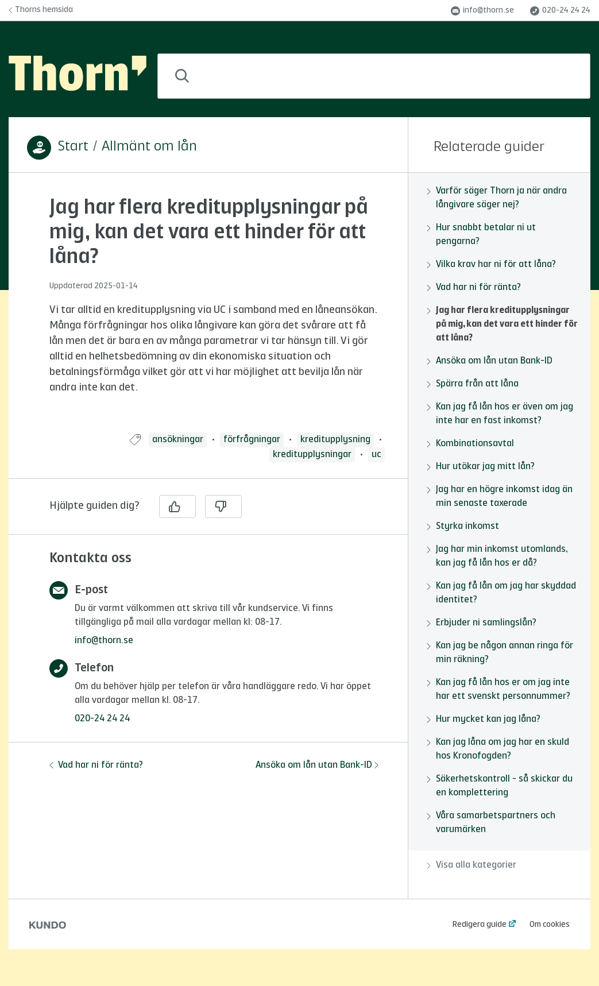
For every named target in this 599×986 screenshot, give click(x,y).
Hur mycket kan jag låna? (483, 719)
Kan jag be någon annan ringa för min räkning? (500, 652)
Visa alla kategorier (471, 865)
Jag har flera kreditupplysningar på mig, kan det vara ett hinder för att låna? (502, 324)
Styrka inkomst (463, 526)
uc (376, 454)
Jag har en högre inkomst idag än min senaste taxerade (500, 496)
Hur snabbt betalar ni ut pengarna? (481, 234)
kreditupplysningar (312, 454)
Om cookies (550, 925)
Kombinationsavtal (470, 443)
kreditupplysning (335, 439)
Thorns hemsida (41, 10)
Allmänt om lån (149, 147)
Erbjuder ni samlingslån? (481, 623)
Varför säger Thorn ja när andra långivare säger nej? (497, 198)
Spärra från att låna (473, 384)
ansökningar (177, 439)
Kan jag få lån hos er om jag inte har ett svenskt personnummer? (498, 689)
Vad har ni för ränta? (96, 765)
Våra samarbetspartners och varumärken (491, 822)
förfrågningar (251, 439)
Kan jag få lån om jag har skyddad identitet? (501, 593)
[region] (208, 309)
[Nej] (223, 506)
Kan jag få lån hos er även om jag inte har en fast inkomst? (500, 414)
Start (73, 147)
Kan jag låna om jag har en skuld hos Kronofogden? (498, 749)
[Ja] (177, 506)
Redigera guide (480, 925)
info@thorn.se (482, 11)
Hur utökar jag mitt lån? (481, 466)
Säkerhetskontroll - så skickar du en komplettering (500, 786)
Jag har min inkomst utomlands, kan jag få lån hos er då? (497, 556)
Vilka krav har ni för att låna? (491, 264)
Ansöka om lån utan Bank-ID (317, 765)
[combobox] (374, 76)
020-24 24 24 (560, 11)
